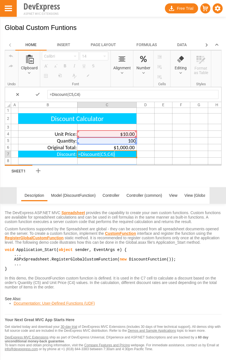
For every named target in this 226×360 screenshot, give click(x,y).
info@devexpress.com (21, 352)
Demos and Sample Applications (152, 334)
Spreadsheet (73, 212)
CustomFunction (120, 233)
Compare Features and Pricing (107, 348)
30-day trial (69, 330)
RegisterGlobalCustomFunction (34, 238)
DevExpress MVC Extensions (27, 341)
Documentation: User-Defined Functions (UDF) (54, 306)
